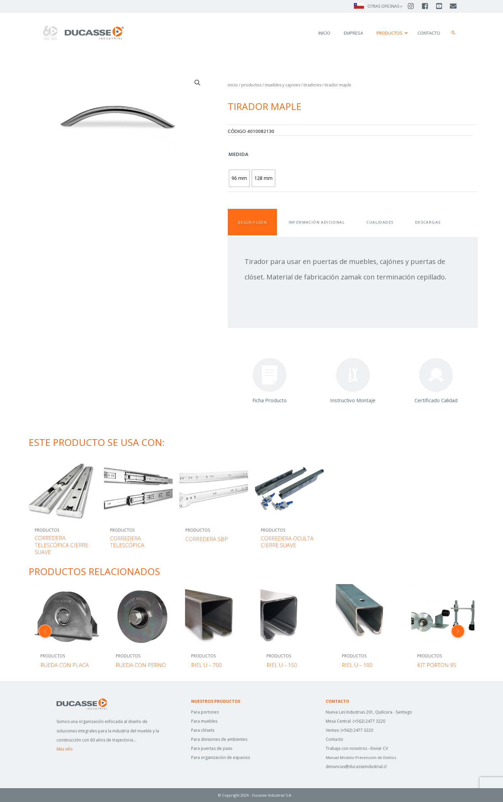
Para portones (205, 712)
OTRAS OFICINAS (383, 6)
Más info (65, 749)
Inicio (233, 85)
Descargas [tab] (428, 222)
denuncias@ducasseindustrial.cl (356, 767)
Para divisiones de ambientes (219, 739)
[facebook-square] (428, 6)
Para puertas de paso (211, 748)
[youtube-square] (442, 6)
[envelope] (454, 6)
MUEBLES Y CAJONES (282, 85)
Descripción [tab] (252, 222)
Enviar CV (379, 748)
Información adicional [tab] (317, 222)
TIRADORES (312, 85)
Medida (238, 154)
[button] (453, 33)
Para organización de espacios (220, 757)
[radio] (239, 178)
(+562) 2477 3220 (369, 721)
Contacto (334, 739)
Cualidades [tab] (379, 222)
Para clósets (202, 730)
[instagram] (413, 6)
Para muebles (204, 721)
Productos (251, 85)
